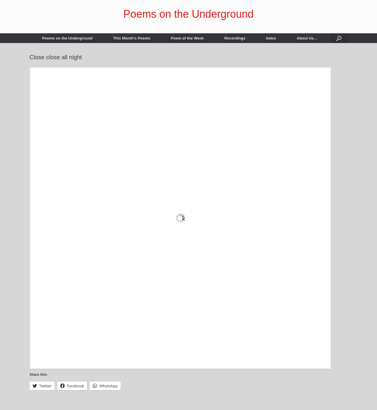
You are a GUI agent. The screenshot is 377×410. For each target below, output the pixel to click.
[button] (339, 38)
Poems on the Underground (67, 38)
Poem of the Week (187, 38)
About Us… (307, 38)
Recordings (235, 38)
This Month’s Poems (131, 38)
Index (271, 38)
